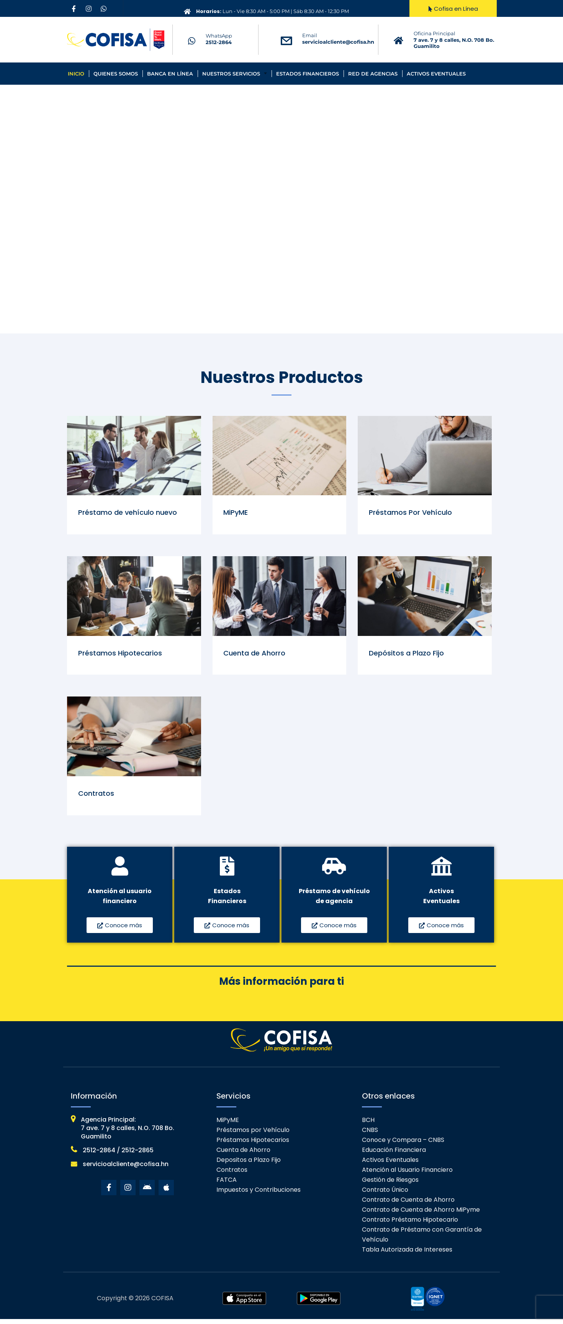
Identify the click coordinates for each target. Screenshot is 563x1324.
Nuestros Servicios (231, 74)
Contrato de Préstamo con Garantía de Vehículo (422, 1239)
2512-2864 (219, 42)
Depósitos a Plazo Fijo (407, 655)
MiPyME (236, 513)
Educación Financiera (394, 1154)
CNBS (370, 1134)
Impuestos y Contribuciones (258, 1194)
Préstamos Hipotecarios (121, 655)
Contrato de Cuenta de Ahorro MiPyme (421, 1214)
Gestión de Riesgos (390, 1184)
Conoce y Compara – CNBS (403, 1144)
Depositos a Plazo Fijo (248, 1164)
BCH (368, 1124)
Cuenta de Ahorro (255, 655)
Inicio (76, 74)
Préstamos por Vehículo (253, 1134)
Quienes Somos (115, 74)
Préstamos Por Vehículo (411, 513)
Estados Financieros (307, 74)
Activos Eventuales (436, 74)
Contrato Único (385, 1194)
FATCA (226, 1184)
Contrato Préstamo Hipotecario (410, 1224)
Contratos (97, 797)
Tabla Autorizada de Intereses (407, 1254)
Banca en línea (170, 74)
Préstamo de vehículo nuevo (128, 513)
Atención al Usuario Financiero (407, 1174)
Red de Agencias (373, 74)
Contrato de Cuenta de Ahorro (408, 1204)
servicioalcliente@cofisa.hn (338, 42)
